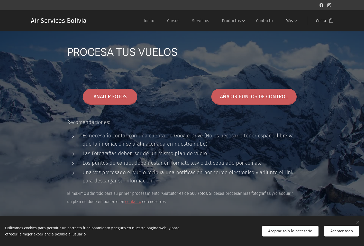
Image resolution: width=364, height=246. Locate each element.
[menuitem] (151, 20)
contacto (133, 201)
